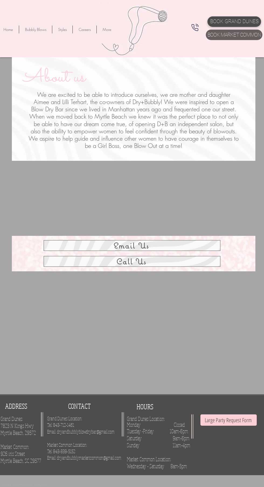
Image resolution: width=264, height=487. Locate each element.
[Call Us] (132, 261)
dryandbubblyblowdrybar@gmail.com (85, 432)
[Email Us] (132, 245)
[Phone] (195, 27)
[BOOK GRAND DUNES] (234, 21)
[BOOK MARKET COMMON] (234, 35)
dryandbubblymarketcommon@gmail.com (89, 458)
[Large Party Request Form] (228, 420)
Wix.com (41, 484)
